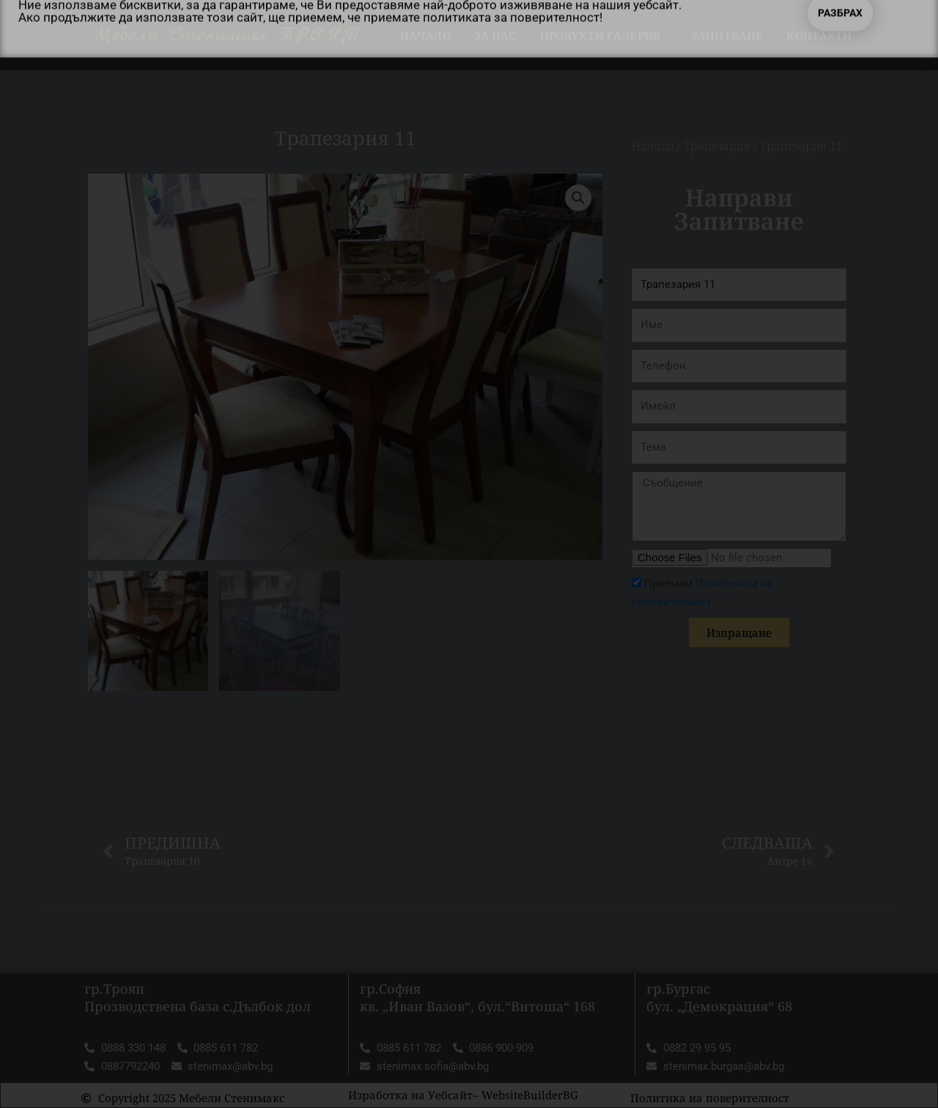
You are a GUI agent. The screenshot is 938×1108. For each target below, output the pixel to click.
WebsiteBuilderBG (529, 1094)
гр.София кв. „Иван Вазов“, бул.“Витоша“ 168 (477, 997)
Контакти (819, 35)
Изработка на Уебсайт (410, 1094)
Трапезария (717, 146)
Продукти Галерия (604, 35)
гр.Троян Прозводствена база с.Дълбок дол (197, 997)
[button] (578, 198)
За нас (495, 35)
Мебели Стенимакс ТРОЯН (227, 35)
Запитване (727, 35)
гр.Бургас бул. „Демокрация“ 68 (719, 997)
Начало (425, 35)
